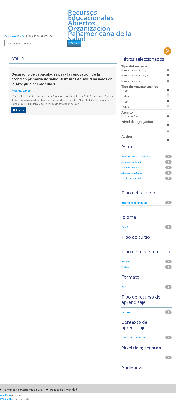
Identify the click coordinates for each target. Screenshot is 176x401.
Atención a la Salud (131, 172)
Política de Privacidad (63, 389)
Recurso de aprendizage (134, 202)
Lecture (125, 312)
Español (125, 227)
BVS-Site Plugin (7, 398)
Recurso (18, 110)
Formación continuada (133, 337)
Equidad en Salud (130, 167)
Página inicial (11, 35)
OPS (22, 35)
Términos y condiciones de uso (23, 389)
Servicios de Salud (131, 178)
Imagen (125, 261)
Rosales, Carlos (20, 90)
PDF (123, 287)
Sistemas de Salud (131, 162)
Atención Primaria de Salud (136, 156)
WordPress (5, 395)
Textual (125, 267)
